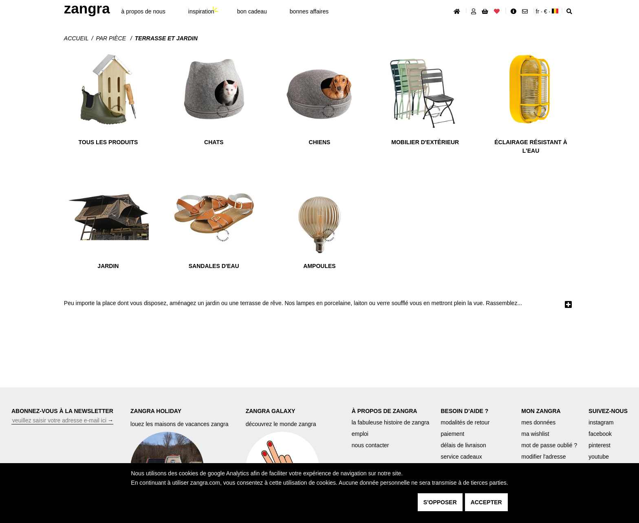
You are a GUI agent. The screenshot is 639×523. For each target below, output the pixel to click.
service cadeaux (461, 456)
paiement (452, 434)
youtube (598, 456)
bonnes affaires (309, 11)
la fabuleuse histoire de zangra (391, 422)
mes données (538, 422)
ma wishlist (535, 434)
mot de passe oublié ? (549, 445)
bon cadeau (252, 11)
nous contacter (370, 445)
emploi (360, 434)
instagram (600, 422)
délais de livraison (463, 445)
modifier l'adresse (543, 456)
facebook (600, 434)
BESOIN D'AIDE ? (464, 411)
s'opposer (440, 502)
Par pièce (112, 38)
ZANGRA (87, 8)
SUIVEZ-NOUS (608, 411)
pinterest (599, 445)
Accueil (76, 38)
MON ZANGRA (540, 411)
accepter (486, 502)
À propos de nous (143, 11)
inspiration (201, 11)
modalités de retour (465, 422)
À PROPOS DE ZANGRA (384, 411)
